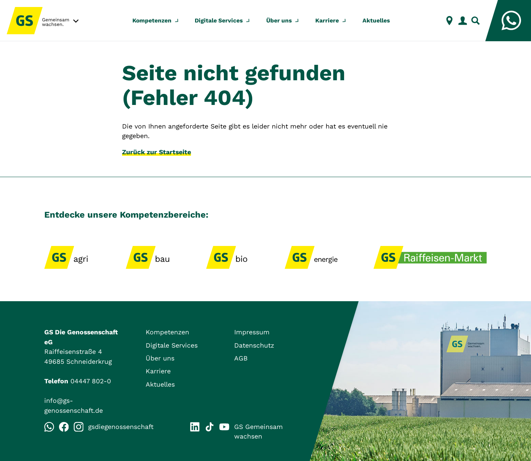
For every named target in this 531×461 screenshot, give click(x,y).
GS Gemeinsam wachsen (251, 431)
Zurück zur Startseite (156, 152)
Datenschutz (254, 345)
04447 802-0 (90, 381)
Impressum (252, 332)
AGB (241, 358)
